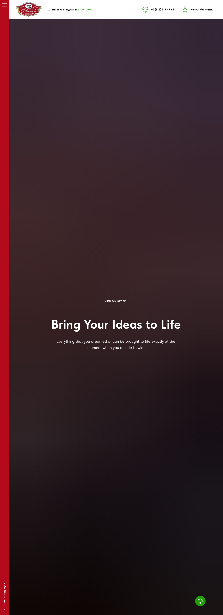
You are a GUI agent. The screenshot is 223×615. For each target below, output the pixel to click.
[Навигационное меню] (4, 5)
